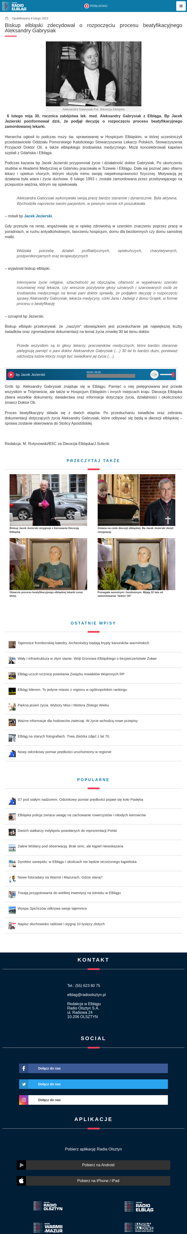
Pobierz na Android (98, 1165)
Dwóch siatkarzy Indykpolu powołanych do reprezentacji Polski (67, 830)
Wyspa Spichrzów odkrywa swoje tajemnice (52, 908)
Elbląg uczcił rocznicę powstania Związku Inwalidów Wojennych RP (71, 674)
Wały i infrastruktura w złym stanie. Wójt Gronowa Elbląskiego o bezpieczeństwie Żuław (87, 658)
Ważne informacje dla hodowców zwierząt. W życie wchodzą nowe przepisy (78, 721)
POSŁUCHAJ (98, 6)
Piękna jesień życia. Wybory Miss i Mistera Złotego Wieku (63, 705)
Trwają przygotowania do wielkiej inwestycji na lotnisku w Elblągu (69, 893)
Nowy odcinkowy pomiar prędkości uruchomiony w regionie (65, 752)
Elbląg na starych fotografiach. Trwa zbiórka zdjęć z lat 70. (64, 736)
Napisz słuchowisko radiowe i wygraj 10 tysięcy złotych (61, 924)
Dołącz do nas (49, 1068)
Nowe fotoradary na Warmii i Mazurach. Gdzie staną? (60, 877)
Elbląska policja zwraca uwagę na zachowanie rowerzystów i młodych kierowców (82, 815)
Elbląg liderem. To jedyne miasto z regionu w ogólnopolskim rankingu (72, 689)
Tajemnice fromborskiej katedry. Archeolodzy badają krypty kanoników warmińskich (83, 643)
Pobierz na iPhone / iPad (98, 1181)
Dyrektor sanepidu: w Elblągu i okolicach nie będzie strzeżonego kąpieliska (77, 862)
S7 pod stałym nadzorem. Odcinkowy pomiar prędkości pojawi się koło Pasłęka (80, 799)
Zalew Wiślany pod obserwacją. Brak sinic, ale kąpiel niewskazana (70, 846)
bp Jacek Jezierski (30, 374)
